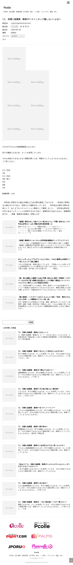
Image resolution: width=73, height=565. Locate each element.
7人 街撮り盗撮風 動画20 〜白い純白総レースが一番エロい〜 (42, 502)
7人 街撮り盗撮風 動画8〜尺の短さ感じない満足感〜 (38, 389)
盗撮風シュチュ (18, 36)
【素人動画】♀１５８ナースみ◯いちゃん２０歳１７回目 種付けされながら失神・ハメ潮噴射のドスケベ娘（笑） (44, 298)
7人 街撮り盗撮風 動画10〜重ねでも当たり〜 (36, 370)
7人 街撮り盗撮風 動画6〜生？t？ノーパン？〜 (36, 408)
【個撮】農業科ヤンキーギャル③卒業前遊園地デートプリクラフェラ (43, 240)
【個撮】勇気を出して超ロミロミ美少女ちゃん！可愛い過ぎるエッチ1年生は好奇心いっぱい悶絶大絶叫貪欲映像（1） (44, 223)
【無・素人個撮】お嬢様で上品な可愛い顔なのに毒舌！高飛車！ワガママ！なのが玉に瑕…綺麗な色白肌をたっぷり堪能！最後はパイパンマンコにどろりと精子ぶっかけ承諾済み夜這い (44, 280)
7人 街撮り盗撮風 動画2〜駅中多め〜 (33, 426)
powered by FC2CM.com (40, 562)
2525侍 (15, 26)
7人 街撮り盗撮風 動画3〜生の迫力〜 (33, 483)
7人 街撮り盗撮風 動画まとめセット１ (33, 332)
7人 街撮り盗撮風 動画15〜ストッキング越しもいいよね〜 (31, 19)
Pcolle (7, 7)
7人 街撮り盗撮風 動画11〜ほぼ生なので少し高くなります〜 (41, 445)
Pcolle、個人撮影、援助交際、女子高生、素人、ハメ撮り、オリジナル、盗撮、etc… (36, 555)
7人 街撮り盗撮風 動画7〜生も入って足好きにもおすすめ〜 (41, 351)
